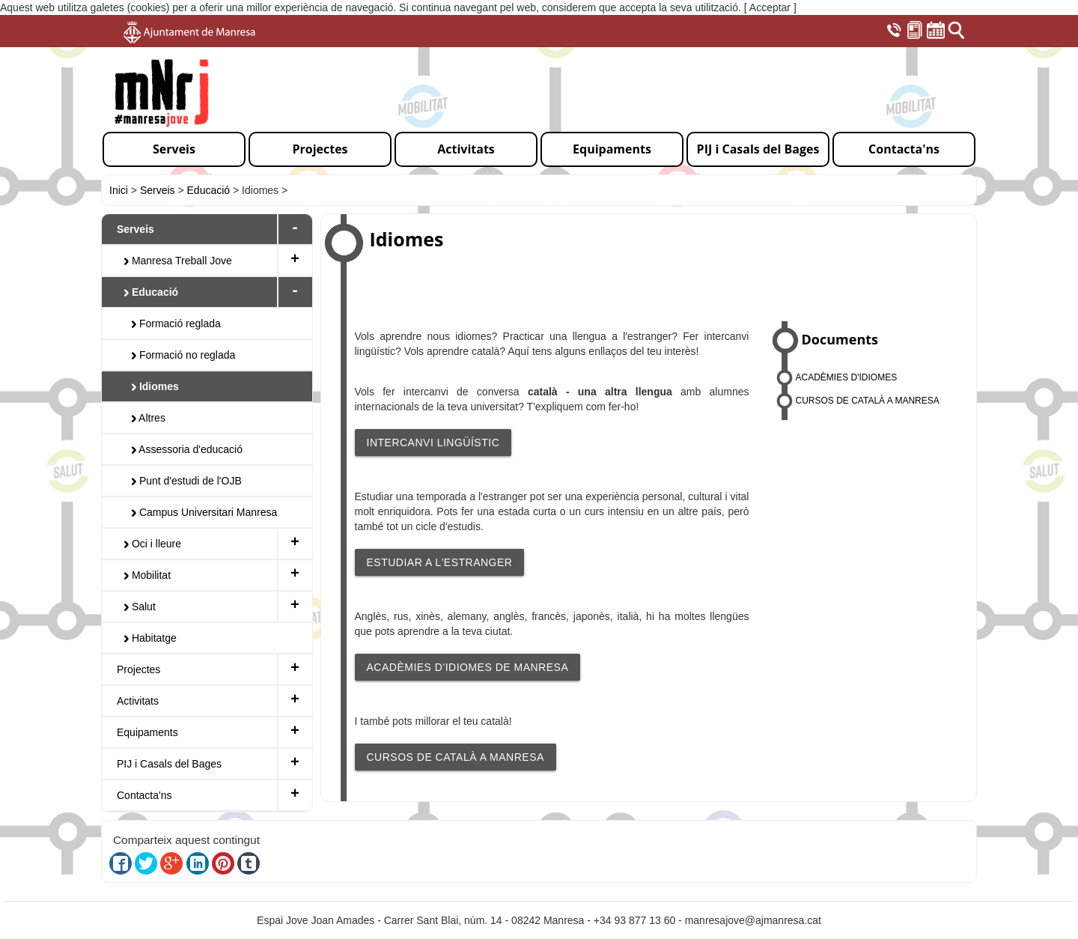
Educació (209, 190)
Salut (140, 607)
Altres (148, 418)
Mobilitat (147, 575)
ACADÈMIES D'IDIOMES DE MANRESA (468, 667)
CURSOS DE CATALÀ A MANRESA (455, 757)
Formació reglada (176, 323)
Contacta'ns (144, 795)
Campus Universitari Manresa (204, 512)
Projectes (138, 669)
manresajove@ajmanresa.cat (753, 920)
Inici (118, 190)
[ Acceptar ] (770, 7)
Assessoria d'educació (187, 449)
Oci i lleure (152, 544)
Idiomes (155, 386)
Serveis (157, 190)
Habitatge (150, 638)
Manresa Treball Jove (178, 261)
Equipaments (147, 732)
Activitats (138, 701)
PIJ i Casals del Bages (169, 764)
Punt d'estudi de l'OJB (187, 481)
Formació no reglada (183, 355)
